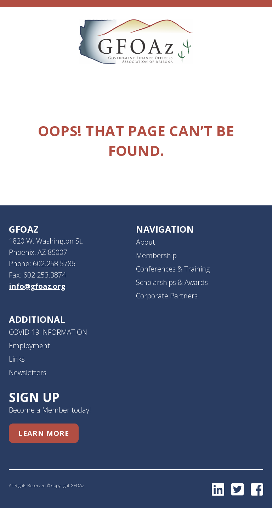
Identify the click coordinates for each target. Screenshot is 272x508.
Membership (156, 255)
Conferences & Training (173, 269)
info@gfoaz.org (37, 286)
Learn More (43, 433)
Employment (29, 345)
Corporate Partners (167, 295)
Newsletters (27, 372)
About (145, 242)
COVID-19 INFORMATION (48, 332)
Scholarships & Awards (172, 282)
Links (17, 359)
